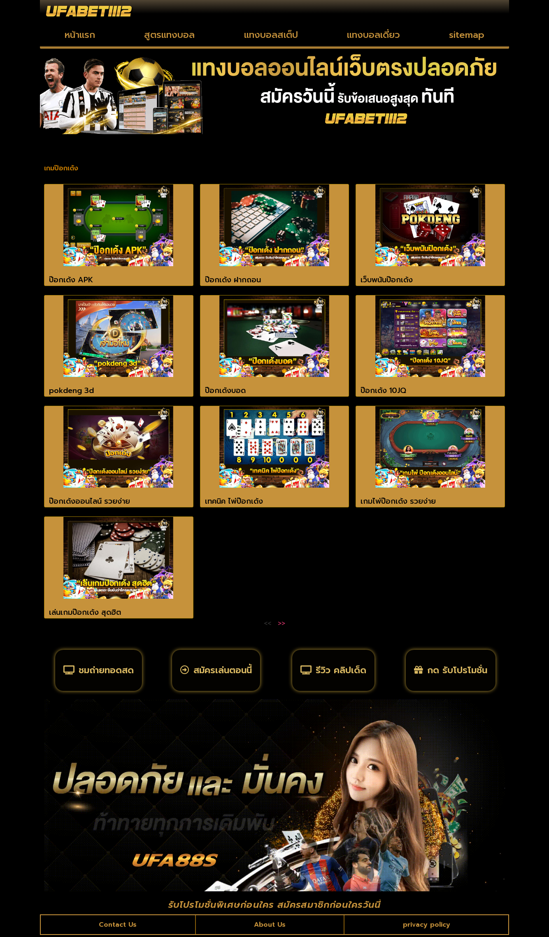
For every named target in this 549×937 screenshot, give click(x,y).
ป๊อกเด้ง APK (71, 280)
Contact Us (118, 926)
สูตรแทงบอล (169, 35)
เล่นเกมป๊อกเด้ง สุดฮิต (85, 612)
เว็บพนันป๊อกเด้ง (387, 280)
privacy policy (426, 926)
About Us (270, 926)
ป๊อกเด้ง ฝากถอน (233, 280)
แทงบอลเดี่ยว (373, 35)
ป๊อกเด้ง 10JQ (383, 390)
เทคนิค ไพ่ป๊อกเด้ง (234, 501)
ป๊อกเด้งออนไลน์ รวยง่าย (89, 501)
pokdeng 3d (71, 390)
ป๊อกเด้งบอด (225, 390)
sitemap (466, 35)
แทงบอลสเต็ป (271, 35)
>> (281, 623)
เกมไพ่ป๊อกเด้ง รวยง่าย (398, 501)
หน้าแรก (80, 35)
